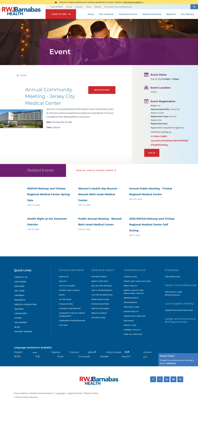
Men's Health (130, 286)
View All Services (133, 334)
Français (74, 352)
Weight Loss (130, 325)
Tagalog (55, 352)
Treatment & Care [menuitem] (128, 14)
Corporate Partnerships (72, 321)
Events (23, 75)
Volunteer (21, 322)
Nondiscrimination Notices (41, 393)
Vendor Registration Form (179, 310)
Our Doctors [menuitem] (187, 14)
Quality (63, 281)
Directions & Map (100, 299)
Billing (98, 7)
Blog (17, 327)
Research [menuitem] (171, 14)
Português (84, 356)
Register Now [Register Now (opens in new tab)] (101, 90)
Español (126, 356)
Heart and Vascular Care (137, 281)
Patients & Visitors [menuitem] (151, 14)
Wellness (129, 321)
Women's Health (132, 330)
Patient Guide (98, 318)
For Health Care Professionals (118, 7)
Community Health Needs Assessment (72, 314)
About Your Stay (99, 281)
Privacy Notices (21, 393)
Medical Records (100, 308)
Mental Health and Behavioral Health (134, 291)
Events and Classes (69, 290)
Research (20, 300)
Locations (20, 282)
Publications (66, 304)
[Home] (23, 12)
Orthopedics (130, 302)
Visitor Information (102, 295)
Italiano (147, 352)
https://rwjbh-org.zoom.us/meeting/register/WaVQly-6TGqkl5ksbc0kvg (170, 140)
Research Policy (91, 393)
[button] (194, 6)
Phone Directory (100, 304)
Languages (21, 313)
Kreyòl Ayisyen (114, 352)
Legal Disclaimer (74, 393)
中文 (38, 356)
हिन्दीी (127, 352)
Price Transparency (102, 290)
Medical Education (26, 304)
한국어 (17, 356)
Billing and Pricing (101, 286)
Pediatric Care (131, 307)
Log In (151, 153)
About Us (63, 277)
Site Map (63, 325)
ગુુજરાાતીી (92, 352)
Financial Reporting (70, 308)
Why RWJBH (57, 7)
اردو (145, 356)
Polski (60, 356)
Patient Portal (99, 277)
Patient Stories (23, 332)
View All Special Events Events (94, 170)
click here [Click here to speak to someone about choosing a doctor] (171, 363)
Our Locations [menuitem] (106, 14)
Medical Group (99, 313)
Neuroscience (131, 298)
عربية (35, 352)
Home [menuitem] (91, 14)
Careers (79, 7)
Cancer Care (130, 277)
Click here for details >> (133, 2)
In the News (65, 299)
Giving (69, 7)
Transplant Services (135, 316)
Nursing (19, 309)
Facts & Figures (67, 286)
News (88, 7)
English (18, 352)
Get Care (20, 291)
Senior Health (131, 311)
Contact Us (21, 277)
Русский (104, 356)
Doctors (19, 286)
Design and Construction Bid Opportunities (180, 320)
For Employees (172, 277)
